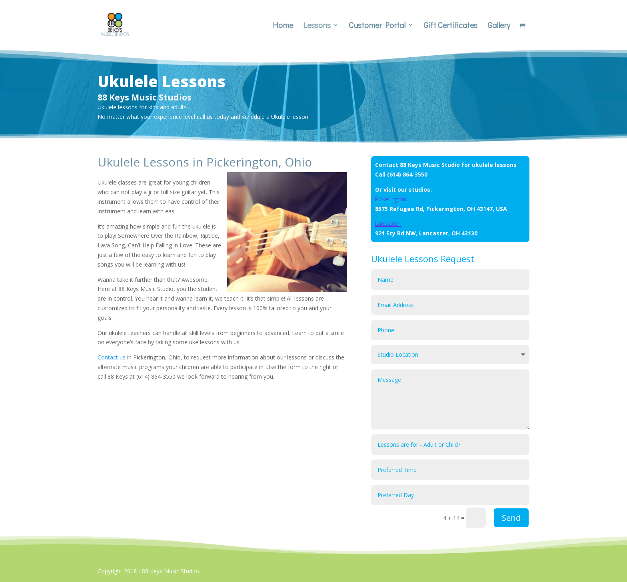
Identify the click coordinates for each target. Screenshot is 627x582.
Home (283, 26)
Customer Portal (377, 26)
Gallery (498, 26)
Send (511, 517)
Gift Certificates (450, 26)
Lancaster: (388, 223)
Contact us (112, 357)
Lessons (317, 26)
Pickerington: (391, 199)
